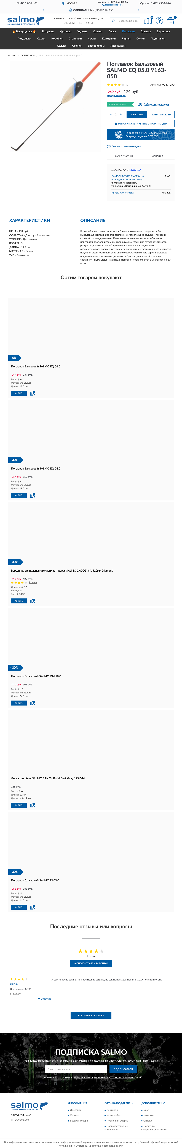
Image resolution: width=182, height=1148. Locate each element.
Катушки (48, 31)
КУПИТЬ (19, 393)
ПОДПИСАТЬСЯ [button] (123, 1068)
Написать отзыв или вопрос (91, 962)
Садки (41, 38)
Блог (146, 1109)
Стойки (77, 45)
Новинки (148, 1114)
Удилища (65, 31)
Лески (112, 31)
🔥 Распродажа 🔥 (24, 31)
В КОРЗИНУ (137, 115)
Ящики (126, 38)
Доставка (75, 1109)
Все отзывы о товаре (91, 1014)
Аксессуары (118, 45)
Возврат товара (79, 1119)
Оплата (74, 1114)
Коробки (57, 38)
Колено (97, 31)
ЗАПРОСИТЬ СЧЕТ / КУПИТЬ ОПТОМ (141, 124)
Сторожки (75, 38)
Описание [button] (157, 156)
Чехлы (92, 38)
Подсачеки (24, 38)
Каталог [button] (59, 18)
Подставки (158, 38)
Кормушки (109, 38)
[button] (112, 5)
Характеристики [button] (124, 156)
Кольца (61, 45)
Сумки (140, 38)
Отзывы (69, 23)
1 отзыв (33, 582)
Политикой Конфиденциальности (91, 1076)
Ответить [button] (44, 997)
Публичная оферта (117, 1119)
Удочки (82, 31)
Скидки (147, 1119)
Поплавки (128, 31)
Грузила (146, 31)
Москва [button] (135, 170)
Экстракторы (96, 45)
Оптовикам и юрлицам (86, 18)
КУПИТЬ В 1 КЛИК (161, 115)
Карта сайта (114, 1114)
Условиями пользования (122, 1076)
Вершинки (163, 31)
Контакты (86, 23)
